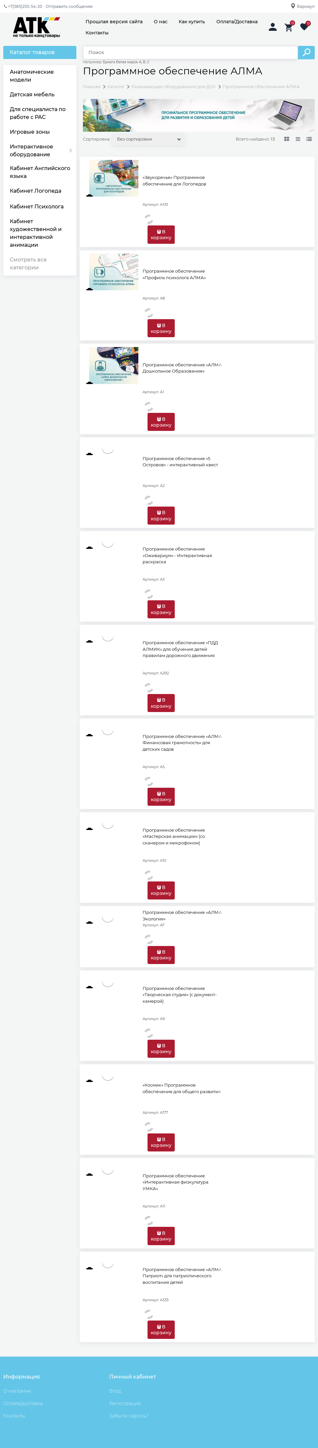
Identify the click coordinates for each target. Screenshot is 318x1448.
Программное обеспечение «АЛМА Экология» (182, 915)
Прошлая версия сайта (114, 22)
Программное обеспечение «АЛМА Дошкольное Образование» (182, 368)
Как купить (192, 22)
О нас (161, 22)
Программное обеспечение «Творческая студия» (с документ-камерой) (180, 995)
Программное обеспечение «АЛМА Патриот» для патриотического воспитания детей (182, 1276)
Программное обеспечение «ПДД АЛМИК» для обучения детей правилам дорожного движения (180, 649)
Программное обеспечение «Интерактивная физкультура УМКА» (176, 1182)
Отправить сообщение (69, 6)
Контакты (97, 33)
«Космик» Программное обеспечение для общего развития (182, 1088)
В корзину (161, 235)
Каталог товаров (32, 52)
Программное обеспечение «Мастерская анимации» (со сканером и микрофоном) (174, 836)
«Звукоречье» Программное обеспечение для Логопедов (174, 180)
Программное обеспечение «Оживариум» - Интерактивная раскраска (177, 555)
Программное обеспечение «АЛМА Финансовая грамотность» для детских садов (182, 743)
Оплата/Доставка (237, 22)
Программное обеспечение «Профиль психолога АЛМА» (174, 274)
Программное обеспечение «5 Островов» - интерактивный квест (180, 462)
